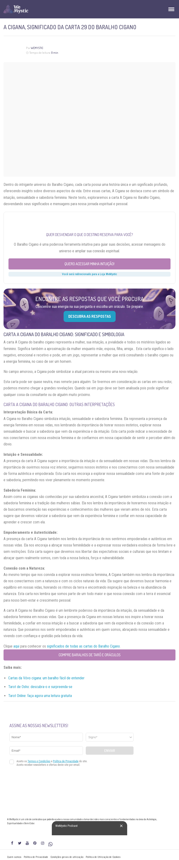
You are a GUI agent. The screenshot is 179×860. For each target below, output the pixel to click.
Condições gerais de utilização (66, 857)
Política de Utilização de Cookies (103, 857)
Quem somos (14, 857)
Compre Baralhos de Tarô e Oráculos (90, 654)
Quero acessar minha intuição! (89, 263)
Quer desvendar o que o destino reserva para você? (89, 234)
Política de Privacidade (36, 857)
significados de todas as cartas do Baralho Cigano (83, 646)
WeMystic (37, 48)
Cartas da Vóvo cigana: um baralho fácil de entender (46, 678)
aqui (16, 646)
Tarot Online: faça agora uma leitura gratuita (40, 695)
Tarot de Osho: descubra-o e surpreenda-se (40, 687)
